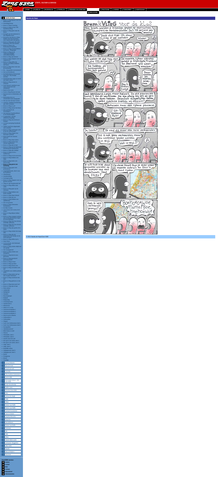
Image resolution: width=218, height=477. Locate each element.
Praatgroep (6, 356)
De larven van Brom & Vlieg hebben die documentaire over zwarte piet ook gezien (11, 39)
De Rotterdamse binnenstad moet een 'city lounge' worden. (11, 75)
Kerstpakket (7, 327)
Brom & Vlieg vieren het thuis (12, 108)
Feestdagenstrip (8, 23)
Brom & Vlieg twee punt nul (11, 284)
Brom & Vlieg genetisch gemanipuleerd (10, 259)
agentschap (140, 9)
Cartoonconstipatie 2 (9, 311)
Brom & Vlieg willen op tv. (11, 239)
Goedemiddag (7, 176)
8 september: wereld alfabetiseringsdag (9, 117)
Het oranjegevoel (8, 250)
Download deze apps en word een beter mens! (12, 79)
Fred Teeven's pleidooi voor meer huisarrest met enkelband (11, 87)
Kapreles (8, 419)
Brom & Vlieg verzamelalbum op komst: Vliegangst (12, 49)
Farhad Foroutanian (11, 410)
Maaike (7, 448)
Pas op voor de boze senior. (11, 100)
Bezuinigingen (7, 296)
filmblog (37, 9)
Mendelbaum (9, 422)
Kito (6, 393)
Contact (7, 469)
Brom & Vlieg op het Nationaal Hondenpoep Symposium (12, 147)
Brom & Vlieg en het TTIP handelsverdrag (10, 28)
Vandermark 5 (7, 303)
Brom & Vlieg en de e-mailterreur (9, 153)
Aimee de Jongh (10, 396)
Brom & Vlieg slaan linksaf (11, 195)
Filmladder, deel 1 (8, 334)
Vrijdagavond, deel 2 (9, 350)
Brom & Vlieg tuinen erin (10, 265)
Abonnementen (9, 474)
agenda (116, 9)
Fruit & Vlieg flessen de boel (11, 92)
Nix (6, 431)
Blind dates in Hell (8, 331)
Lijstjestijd (6, 290)
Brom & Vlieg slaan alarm (10, 140)
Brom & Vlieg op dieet (9, 263)
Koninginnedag (8, 178)
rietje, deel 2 (7, 346)
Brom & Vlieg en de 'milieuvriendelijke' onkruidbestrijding (9, 53)
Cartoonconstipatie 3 (9, 313)
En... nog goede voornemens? (12, 70)
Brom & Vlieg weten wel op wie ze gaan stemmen (11, 275)
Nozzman (8, 454)
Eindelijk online (8, 348)
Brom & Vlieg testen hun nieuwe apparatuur (10, 142)
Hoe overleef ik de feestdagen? (8, 110)
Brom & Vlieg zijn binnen (10, 56)
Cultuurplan (6, 319)
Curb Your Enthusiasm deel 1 (12, 323)
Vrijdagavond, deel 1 (9, 352)
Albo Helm (8, 445)
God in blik (8, 377)
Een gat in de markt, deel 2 (11, 342)
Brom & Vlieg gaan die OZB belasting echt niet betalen (11, 42)
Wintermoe (6, 305)
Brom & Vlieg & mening (10, 25)
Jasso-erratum (9, 413)
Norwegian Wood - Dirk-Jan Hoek (12, 381)
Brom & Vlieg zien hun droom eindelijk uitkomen (12, 222)
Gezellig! (6, 360)
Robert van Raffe (10, 405)
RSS (6, 467)
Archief (7, 464)
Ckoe (6, 402)
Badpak (5, 298)
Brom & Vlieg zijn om (9, 197)
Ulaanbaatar (7, 174)
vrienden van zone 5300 (77, 9)
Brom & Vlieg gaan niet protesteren (10, 168)
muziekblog (49, 9)
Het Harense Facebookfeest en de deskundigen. (11, 113)
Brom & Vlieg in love (9, 261)
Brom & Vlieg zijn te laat (10, 145)
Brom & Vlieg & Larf (9, 106)
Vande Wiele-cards (10, 440)
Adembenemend (8, 329)
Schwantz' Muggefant (11, 443)
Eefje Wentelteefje (10, 384)
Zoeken (7, 462)
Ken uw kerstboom (9, 72)
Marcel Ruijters (9, 451)
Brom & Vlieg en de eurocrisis (12, 155)
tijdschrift (127, 9)
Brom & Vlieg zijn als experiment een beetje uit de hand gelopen (11, 236)
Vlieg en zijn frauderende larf (11, 183)
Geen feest (6, 241)
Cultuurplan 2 (7, 317)
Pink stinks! (6, 288)
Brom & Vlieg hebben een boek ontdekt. (10, 192)
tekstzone (105, 9)
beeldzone (93, 12)
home (28, 9)
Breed (5, 358)
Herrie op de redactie (9, 315)
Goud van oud (9, 368)
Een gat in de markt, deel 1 (11, 340)
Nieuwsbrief (8, 471)
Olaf (6, 434)
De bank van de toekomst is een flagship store (11, 34)
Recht (5, 354)
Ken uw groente (8, 202)
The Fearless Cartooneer (12, 374)
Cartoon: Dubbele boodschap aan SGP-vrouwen (12, 103)
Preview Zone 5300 (11, 390)
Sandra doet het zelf (9, 338)
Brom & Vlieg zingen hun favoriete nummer (10, 133)
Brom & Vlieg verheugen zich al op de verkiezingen (12, 130)
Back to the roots (8, 90)
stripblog (61, 9)
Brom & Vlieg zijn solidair (10, 150)
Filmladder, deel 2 (8, 336)
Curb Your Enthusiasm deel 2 (12, 325)
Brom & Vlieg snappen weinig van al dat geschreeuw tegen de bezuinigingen (12, 218)
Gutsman (8, 428)
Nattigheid (6, 292)
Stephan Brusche (10, 416)
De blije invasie (7, 208)
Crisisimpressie (8, 301)
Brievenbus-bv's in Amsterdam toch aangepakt (11, 98)
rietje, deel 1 (7, 344)
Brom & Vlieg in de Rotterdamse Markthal (10, 46)
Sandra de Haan (10, 18)
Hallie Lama (8, 387)
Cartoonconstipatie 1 (9, 309)
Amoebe (7, 371)
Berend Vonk (9, 365)
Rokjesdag (6, 300)
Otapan (5, 321)
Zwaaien (5, 294)
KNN (6, 399)
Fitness (5, 333)
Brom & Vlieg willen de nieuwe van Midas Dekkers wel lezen (11, 63)
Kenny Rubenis (10, 362)
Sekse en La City (8, 307)
